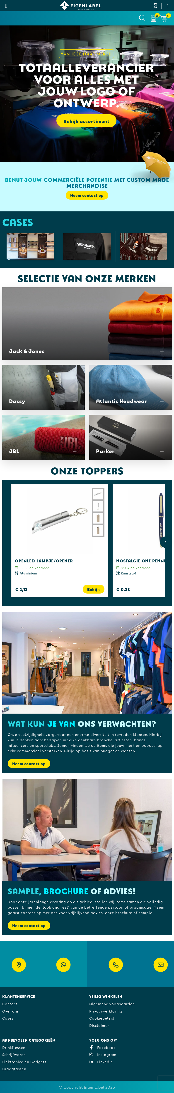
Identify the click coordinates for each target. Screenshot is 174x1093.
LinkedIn (101, 1061)
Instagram (102, 1054)
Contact (9, 1003)
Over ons (10, 1010)
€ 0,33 (123, 589)
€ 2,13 (21, 589)
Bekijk (93, 589)
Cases (7, 1017)
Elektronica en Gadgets (24, 1061)
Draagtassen (14, 1068)
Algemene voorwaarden (112, 1003)
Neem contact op (87, 195)
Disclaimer (99, 1025)
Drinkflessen (13, 1047)
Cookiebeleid (101, 1017)
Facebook (102, 1047)
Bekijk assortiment (86, 121)
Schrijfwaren (14, 1054)
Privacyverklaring (105, 1010)
